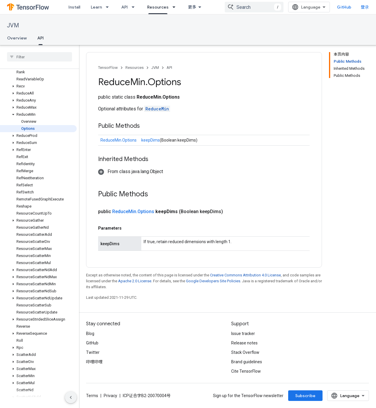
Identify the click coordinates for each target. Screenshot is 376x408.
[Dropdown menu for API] (135, 7)
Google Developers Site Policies (213, 281)
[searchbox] (39, 57)
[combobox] (254, 7)
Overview (17, 38)
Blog (90, 333)
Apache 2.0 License (134, 281)
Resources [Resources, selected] (158, 7)
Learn (96, 7)
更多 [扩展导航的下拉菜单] (192, 7)
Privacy (110, 395)
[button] (38, 86)
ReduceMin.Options (118, 140)
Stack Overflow (245, 352)
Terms (92, 395)
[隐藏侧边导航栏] (71, 397)
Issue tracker (243, 333)
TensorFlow (108, 67)
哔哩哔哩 (94, 361)
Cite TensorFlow (246, 371)
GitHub (344, 7)
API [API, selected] (40, 38)
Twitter (93, 352)
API (124, 7)
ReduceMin (157, 109)
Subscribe (305, 395)
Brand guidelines (246, 361)
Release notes (244, 343)
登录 (365, 7)
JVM (13, 25)
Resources (134, 67)
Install (74, 7)
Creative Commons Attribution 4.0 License (245, 275)
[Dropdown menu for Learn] (109, 7)
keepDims (150, 140)
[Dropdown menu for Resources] (176, 7)
